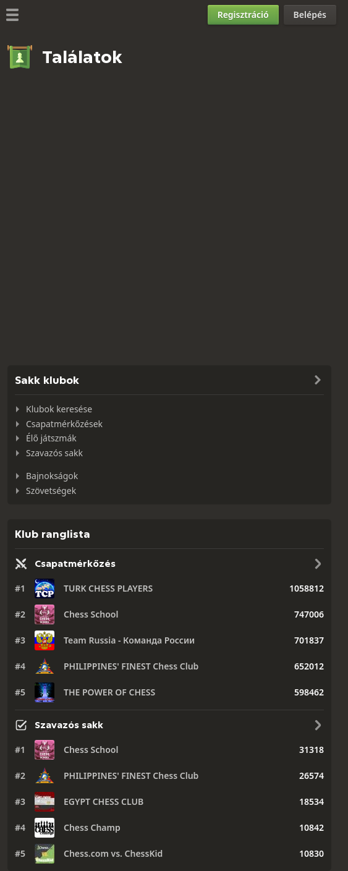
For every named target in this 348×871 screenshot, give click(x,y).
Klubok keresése (59, 409)
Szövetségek (51, 490)
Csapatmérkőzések (64, 424)
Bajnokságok (52, 476)
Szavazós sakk (54, 453)
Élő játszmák (51, 438)
